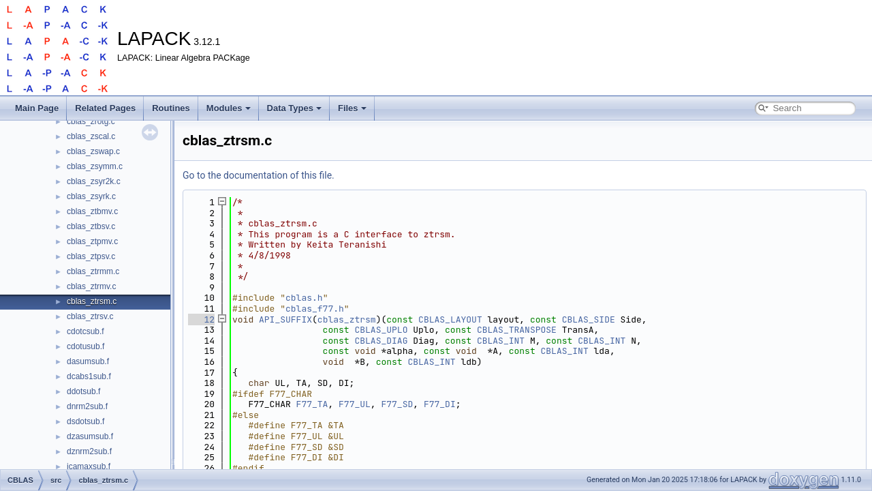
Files (352, 108)
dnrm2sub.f (87, 406)
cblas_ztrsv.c (90, 316)
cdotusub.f (85, 346)
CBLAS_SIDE (588, 319)
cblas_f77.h (314, 308)
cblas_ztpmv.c (92, 241)
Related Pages (105, 108)
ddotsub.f (83, 391)
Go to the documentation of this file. (258, 175)
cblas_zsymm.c (95, 166)
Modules (228, 108)
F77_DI (440, 404)
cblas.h (304, 297)
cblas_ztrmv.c (91, 286)
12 (201, 319)
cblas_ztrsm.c (91, 301)
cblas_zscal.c (91, 136)
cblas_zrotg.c (91, 121)
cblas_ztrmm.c (93, 271)
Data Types (294, 108)
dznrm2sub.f (89, 451)
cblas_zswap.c (93, 151)
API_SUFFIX (285, 319)
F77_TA (312, 404)
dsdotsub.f (85, 421)
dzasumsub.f (90, 436)
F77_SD (397, 404)
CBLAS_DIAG (380, 340)
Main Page (37, 108)
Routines (171, 108)
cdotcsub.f (85, 331)
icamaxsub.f (88, 466)
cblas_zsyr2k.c (94, 181)
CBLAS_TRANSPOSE (517, 330)
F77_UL (355, 404)
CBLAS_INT (501, 340)
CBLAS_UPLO (380, 330)
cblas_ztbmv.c (92, 211)
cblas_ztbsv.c (91, 226)
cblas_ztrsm (346, 319)
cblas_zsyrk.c (91, 196)
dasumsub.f (88, 361)
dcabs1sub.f (89, 376)
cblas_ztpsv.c (91, 256)
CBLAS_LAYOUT (450, 319)
